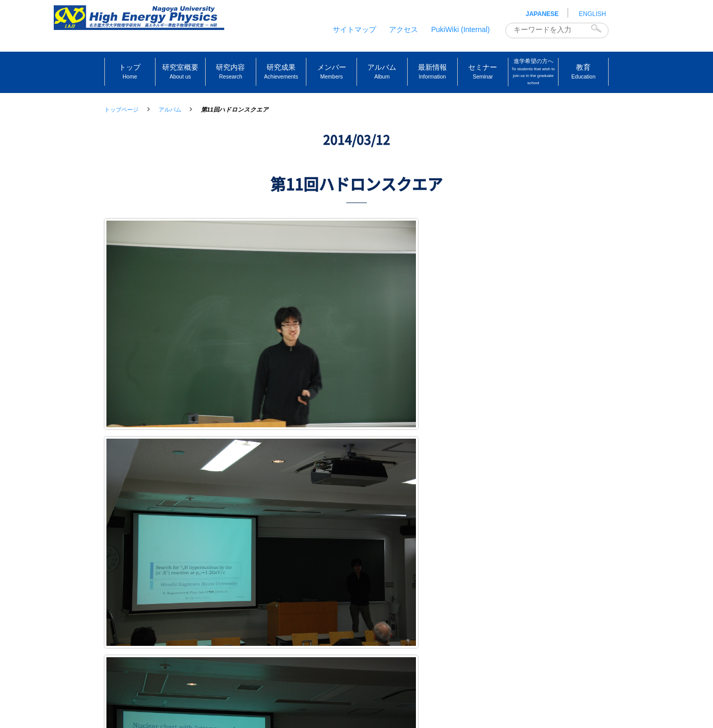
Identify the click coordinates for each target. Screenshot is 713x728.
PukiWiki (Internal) (460, 29)
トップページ (121, 109)
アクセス (403, 29)
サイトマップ (354, 29)
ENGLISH (592, 14)
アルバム (170, 109)
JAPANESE (542, 14)
